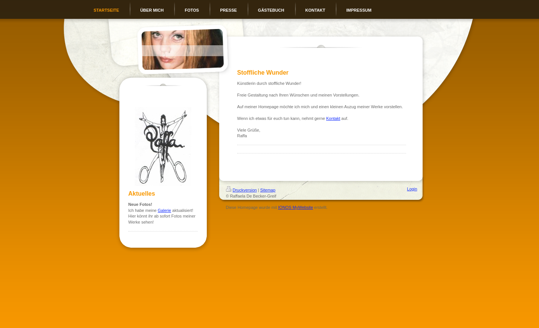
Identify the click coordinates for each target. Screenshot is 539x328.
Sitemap (267, 190)
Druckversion (241, 190)
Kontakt (333, 118)
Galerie (164, 210)
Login (412, 189)
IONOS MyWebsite (295, 207)
